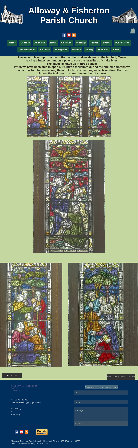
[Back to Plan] (12, 375)
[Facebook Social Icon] (64, 35)
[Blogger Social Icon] (74, 35)
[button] (132, 30)
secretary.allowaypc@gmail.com (26, 402)
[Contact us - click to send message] (101, 387)
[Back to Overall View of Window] (121, 377)
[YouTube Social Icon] (69, 35)
